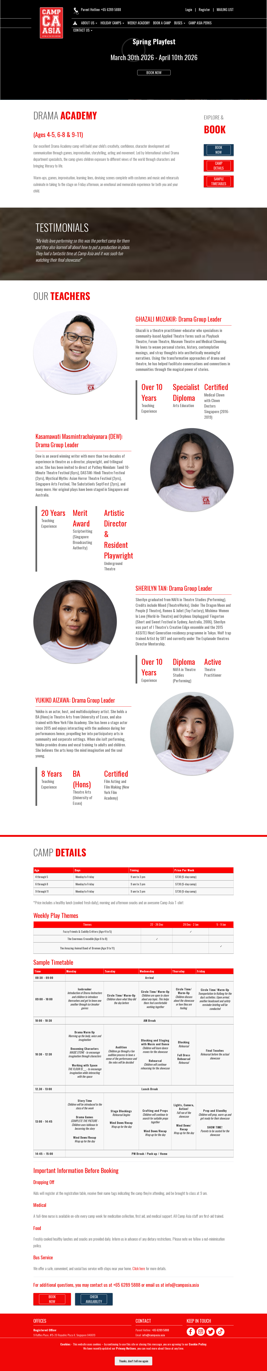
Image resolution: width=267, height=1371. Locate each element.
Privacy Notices (126, 1348)
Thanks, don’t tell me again (133, 1361)
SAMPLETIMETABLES (218, 181)
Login (188, 9)
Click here (138, 1268)
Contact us (82, 30)
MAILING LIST (225, 9)
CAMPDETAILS (219, 166)
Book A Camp (162, 23)
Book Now (153, 72)
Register (204, 9)
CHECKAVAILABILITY (94, 1299)
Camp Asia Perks (200, 23)
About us (89, 23)
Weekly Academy (138, 23)
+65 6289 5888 (111, 9)
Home (75, 24)
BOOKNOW (218, 150)
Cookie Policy (197, 1344)
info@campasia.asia (182, 1284)
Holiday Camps (112, 23)
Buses (179, 23)
